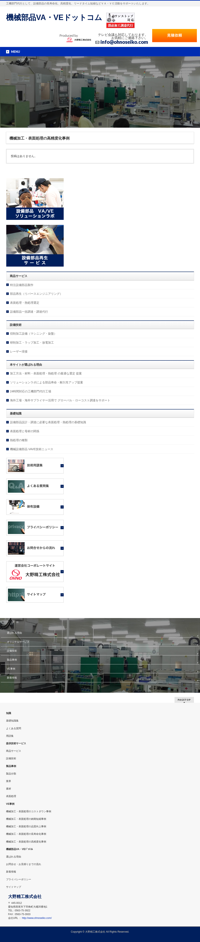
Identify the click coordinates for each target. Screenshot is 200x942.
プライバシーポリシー (18, 879)
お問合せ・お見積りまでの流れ (23, 864)
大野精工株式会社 (95, 931)
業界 (8, 781)
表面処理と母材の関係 (24, 431)
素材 (8, 788)
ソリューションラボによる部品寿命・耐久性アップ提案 (46, 382)
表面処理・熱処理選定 (24, 302)
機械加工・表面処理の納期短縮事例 (26, 818)
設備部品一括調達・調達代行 (29, 311)
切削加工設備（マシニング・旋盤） (33, 333)
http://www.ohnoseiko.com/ (37, 918)
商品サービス (13, 750)
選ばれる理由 (14, 632)
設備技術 (12, 650)
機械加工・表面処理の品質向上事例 (26, 826)
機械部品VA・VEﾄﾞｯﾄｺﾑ (19, 849)
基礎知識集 (12, 720)
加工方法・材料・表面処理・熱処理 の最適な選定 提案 (46, 373)
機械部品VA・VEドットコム (54, 17)
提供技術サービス (16, 743)
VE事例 (11, 668)
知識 (8, 713)
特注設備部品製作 (21, 285)
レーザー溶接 (19, 351)
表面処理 (11, 796)
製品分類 (11, 773)
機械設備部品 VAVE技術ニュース (31, 449)
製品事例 (12, 659)
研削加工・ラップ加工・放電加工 (32, 342)
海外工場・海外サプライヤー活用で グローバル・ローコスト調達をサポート (60, 400)
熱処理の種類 (19, 440)
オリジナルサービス (18, 641)
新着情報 (12, 677)
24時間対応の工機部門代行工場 (30, 391)
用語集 (10, 735)
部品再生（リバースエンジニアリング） (36, 293)
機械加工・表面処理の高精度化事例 (26, 841)
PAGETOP (184, 699)
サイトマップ (13, 886)
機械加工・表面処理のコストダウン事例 (28, 811)
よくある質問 (13, 728)
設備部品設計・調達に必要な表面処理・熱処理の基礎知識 (48, 422)
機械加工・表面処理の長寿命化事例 (26, 833)
